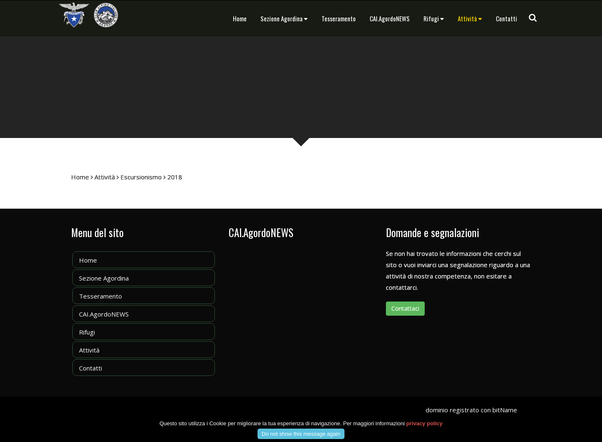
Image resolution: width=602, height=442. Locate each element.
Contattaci (405, 308)
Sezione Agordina (284, 18)
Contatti (506, 18)
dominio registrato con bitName (471, 410)
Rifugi (433, 18)
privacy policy (424, 430)
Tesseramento (338, 18)
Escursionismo (141, 177)
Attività (470, 18)
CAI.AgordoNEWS (390, 18)
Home (240, 18)
